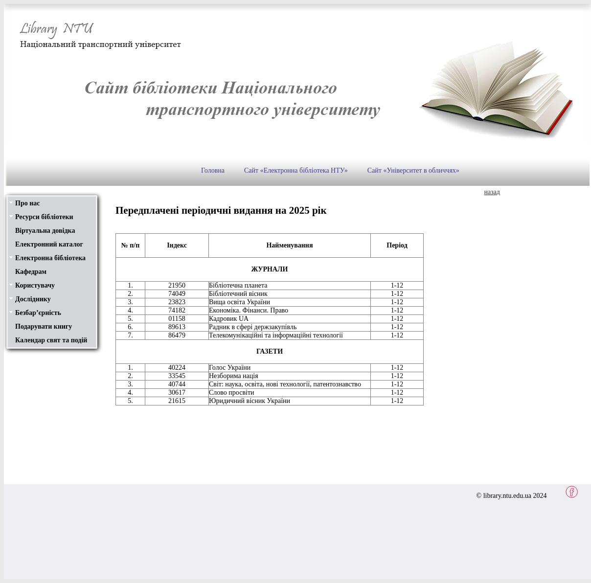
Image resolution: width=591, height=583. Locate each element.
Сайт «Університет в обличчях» (413, 170)
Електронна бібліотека (50, 258)
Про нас (27, 203)
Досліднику (33, 299)
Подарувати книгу (43, 326)
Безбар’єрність (38, 312)
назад (492, 192)
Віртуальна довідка (45, 230)
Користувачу (35, 285)
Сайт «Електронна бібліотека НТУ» (296, 170)
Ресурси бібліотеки (44, 217)
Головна (213, 170)
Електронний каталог (49, 244)
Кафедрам (30, 271)
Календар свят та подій (51, 340)
